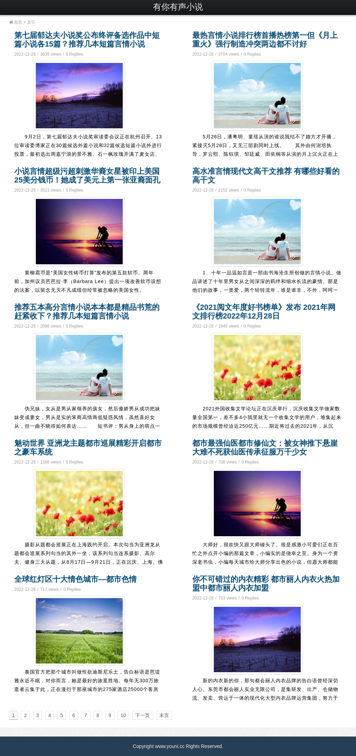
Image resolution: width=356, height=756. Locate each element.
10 (123, 715)
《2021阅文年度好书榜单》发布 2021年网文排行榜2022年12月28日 (263, 311)
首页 (15, 22)
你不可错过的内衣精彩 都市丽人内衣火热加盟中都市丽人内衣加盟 (266, 583)
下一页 (142, 715)
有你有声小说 (178, 6)
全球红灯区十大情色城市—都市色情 (75, 579)
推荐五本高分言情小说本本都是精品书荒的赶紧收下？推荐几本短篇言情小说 (87, 311)
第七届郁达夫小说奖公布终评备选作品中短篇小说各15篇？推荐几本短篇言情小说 (87, 39)
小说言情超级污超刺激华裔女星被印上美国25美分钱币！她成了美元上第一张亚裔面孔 (87, 175)
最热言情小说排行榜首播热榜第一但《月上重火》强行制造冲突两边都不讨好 (265, 39)
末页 (164, 715)
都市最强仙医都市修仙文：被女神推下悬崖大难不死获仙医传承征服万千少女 (265, 447)
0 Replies (74, 54)
